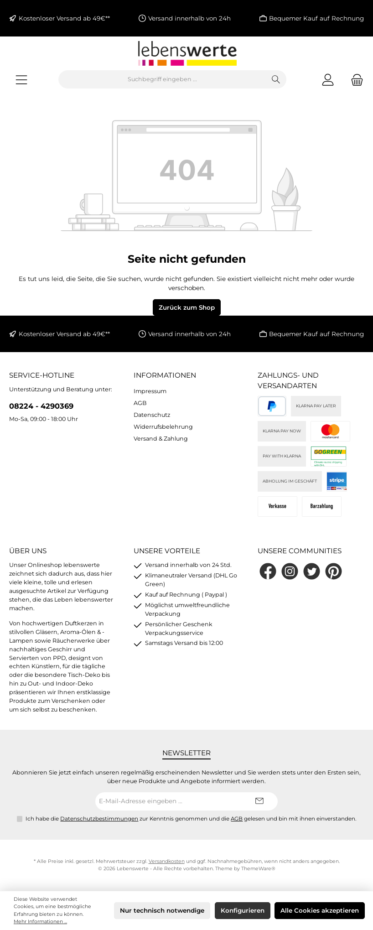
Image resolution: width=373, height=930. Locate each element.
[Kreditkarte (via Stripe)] (330, 431)
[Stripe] (336, 481)
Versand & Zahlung (161, 438)
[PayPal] (272, 406)
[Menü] (21, 79)
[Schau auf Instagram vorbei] (290, 571)
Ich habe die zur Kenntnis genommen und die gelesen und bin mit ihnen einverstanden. (191, 819)
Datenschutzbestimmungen (99, 819)
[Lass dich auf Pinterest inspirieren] (333, 571)
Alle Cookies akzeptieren (319, 910)
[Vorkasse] (277, 506)
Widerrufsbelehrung (163, 426)
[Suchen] (276, 79)
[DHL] (329, 456)
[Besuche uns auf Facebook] (268, 571)
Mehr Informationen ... (40, 922)
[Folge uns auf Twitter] (311, 571)
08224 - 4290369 (41, 405)
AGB (140, 403)
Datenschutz (152, 414)
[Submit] (259, 801)
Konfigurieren (242, 910)
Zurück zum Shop (187, 307)
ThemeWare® (258, 869)
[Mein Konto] (328, 79)
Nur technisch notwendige (162, 910)
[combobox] (162, 79)
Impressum (150, 391)
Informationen (165, 375)
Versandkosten (167, 861)
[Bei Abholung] (322, 506)
